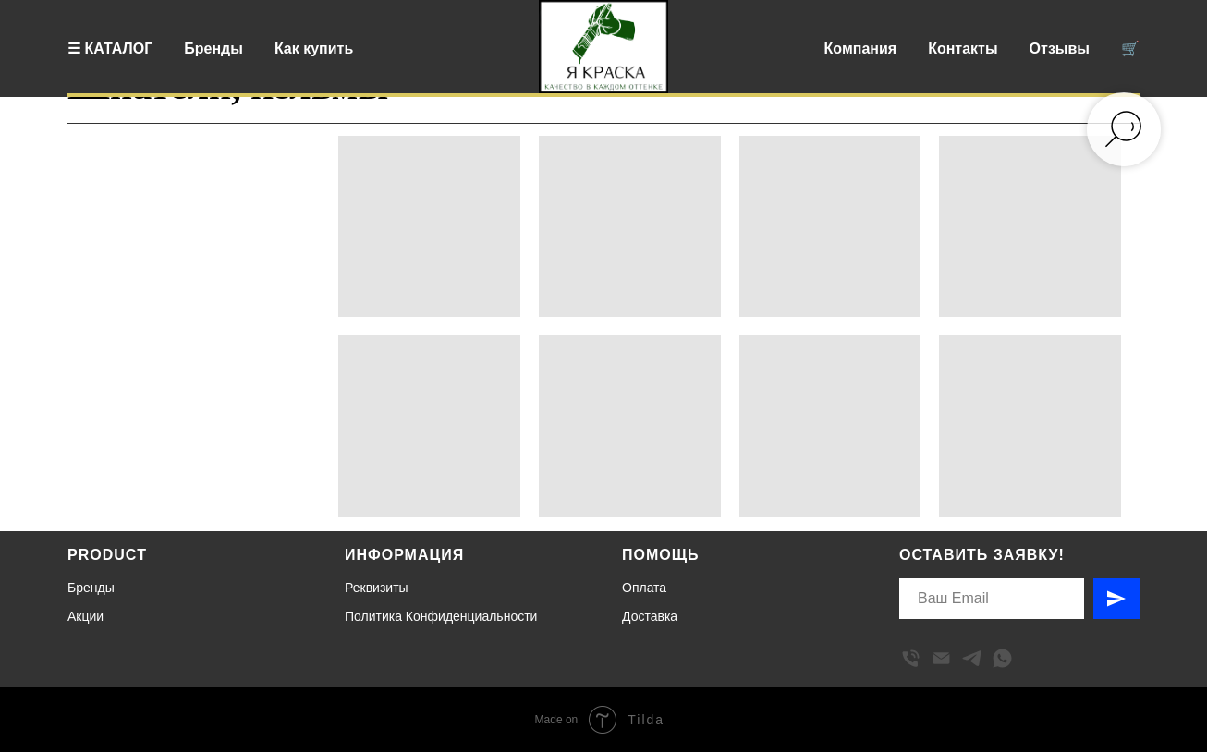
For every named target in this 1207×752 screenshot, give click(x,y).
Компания (860, 48)
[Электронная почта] (941, 658)
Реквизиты (376, 587)
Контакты (962, 48)
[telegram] (971, 658)
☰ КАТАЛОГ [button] (109, 48)
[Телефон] (910, 658)
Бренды (213, 48)
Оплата (644, 587)
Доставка (649, 616)
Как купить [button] (313, 48)
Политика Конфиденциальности (441, 616)
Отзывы (1060, 48)
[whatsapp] (1002, 658)
